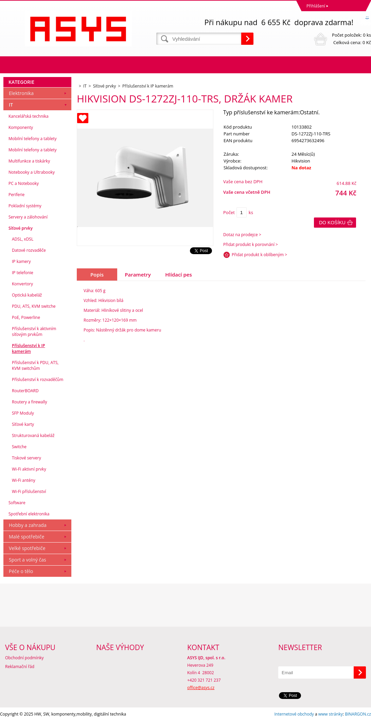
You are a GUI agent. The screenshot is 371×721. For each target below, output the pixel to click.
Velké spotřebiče (27, 548)
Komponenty (20, 127)
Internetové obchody (294, 714)
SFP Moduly (23, 413)
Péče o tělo (21, 571)
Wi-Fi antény (23, 480)
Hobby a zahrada (28, 525)
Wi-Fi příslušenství (29, 491)
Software (16, 503)
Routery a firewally (29, 402)
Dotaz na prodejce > (242, 235)
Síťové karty (23, 424)
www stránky (330, 714)
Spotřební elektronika (28, 514)
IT (11, 104)
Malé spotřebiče (26, 536)
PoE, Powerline (26, 317)
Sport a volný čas (27, 559)
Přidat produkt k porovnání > (250, 244)
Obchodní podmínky (24, 658)
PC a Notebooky (23, 183)
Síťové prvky (20, 228)
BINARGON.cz (358, 714)
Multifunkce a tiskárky (29, 161)
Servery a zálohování (28, 217)
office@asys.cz (200, 687)
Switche (19, 447)
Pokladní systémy (24, 206)
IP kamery (21, 261)
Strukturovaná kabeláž (33, 435)
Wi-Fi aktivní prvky (29, 469)
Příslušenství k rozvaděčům (37, 379)
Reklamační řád (19, 666)
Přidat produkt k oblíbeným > (259, 255)
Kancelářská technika (28, 116)
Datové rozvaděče (29, 250)
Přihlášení (315, 6)
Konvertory (22, 284)
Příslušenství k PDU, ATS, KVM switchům (35, 365)
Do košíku (332, 222)
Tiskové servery (26, 458)
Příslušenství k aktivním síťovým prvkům (34, 331)
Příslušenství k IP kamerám (28, 348)
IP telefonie (22, 273)
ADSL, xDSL (22, 239)
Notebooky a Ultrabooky (31, 172)
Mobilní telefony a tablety (32, 138)
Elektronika (21, 93)
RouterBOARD (25, 391)
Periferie (16, 194)
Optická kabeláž (27, 295)
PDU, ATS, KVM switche (33, 306)
